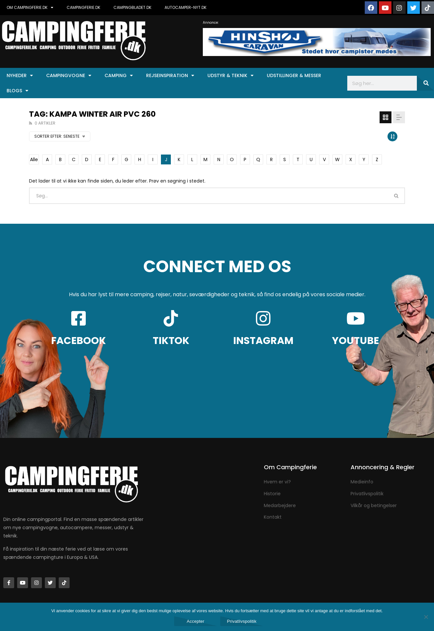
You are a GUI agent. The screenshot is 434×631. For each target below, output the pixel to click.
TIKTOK (171, 341)
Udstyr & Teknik (230, 75)
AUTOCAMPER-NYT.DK (185, 7)
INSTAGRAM (263, 341)
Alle (34, 159)
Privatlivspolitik (242, 621)
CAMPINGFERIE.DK (83, 7)
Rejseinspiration (170, 75)
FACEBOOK (78, 341)
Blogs (17, 90)
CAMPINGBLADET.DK (132, 7)
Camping (119, 75)
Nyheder (20, 75)
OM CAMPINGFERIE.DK (30, 7)
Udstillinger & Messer (294, 75)
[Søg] (425, 83)
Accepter (195, 621)
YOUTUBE (355, 341)
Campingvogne (68, 75)
